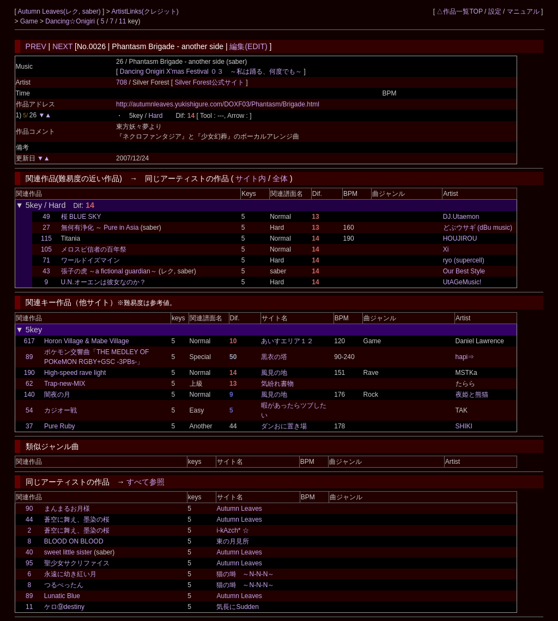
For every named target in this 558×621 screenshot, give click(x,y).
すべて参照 (145, 481)
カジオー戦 (60, 410)
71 (46, 260)
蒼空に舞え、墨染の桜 (77, 519)
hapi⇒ (465, 357)
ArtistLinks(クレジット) (144, 11)
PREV (36, 46)
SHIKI (464, 426)
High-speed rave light (75, 373)
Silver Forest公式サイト (210, 82)
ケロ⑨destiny (64, 607)
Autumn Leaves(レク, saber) (60, 11)
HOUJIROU (460, 238)
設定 (494, 11)
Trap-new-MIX (65, 383)
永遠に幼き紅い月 (70, 574)
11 (122, 21)
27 (46, 227)
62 (29, 383)
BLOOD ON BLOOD (74, 541)
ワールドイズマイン (90, 260)
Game (30, 21)
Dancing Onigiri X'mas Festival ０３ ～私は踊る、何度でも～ (211, 71)
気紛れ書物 (277, 383)
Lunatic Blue (62, 596)
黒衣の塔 (274, 357)
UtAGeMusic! (462, 282)
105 (46, 249)
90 (29, 508)
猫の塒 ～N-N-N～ (245, 574)
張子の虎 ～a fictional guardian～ (109, 271)
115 (46, 238)
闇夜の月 (57, 394)
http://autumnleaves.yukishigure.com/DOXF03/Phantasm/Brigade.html (217, 104)
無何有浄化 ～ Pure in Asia (100, 227)
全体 (280, 178)
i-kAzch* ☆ (232, 530)
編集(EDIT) (248, 46)
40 (29, 552)
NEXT (62, 46)
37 (29, 426)
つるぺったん (63, 585)
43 (46, 271)
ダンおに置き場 (284, 426)
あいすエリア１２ (287, 341)
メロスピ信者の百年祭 (93, 249)
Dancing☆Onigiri (70, 21)
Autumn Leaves (239, 508)
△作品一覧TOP (459, 11)
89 (29, 357)
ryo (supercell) (463, 260)
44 (29, 519)
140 (29, 394)
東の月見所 (232, 541)
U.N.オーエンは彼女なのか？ (103, 282)
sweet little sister (68, 552)
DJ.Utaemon (461, 216)
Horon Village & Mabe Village (86, 341)
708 (121, 82)
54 (29, 410)
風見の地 (274, 373)
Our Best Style (464, 271)
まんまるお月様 (67, 508)
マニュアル (523, 11)
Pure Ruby (59, 426)
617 (29, 341)
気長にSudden (237, 607)
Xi (446, 249)
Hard (155, 116)
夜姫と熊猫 (472, 394)
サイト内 (250, 178)
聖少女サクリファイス (77, 563)
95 (29, 563)
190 (29, 373)
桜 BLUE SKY (81, 216)
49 (46, 216)
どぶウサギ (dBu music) (477, 227)
